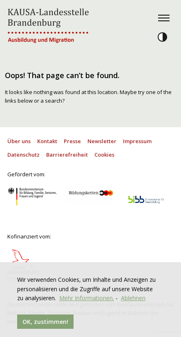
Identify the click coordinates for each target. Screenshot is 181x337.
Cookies (104, 154)
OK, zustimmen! (45, 322)
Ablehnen (133, 298)
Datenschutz (23, 154)
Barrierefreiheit (67, 154)
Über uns (19, 141)
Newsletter (101, 141)
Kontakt (47, 141)
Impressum (137, 141)
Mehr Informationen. (86, 298)
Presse (72, 141)
